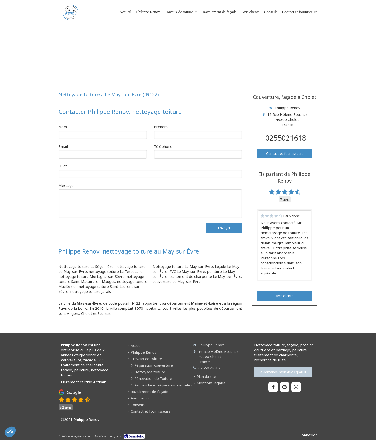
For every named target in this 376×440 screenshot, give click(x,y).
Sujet (63, 165)
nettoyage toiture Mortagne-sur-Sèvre (92, 276)
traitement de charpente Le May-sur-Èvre (205, 276)
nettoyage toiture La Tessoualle (115, 271)
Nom (63, 126)
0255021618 (285, 138)
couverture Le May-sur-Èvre (177, 281)
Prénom (161, 126)
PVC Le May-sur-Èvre (187, 271)
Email (63, 146)
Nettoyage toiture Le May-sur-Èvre (183, 266)
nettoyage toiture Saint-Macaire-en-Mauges (101, 279)
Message (66, 185)
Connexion (308, 435)
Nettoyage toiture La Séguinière (86, 266)
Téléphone (163, 146)
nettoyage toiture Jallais (90, 291)
